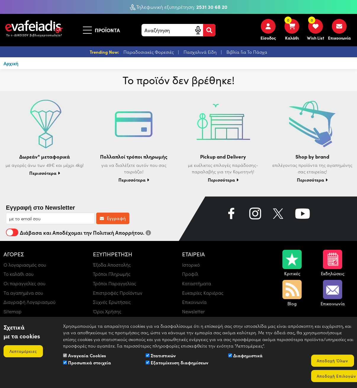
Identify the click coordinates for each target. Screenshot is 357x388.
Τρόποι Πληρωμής (112, 274)
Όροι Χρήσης (107, 312)
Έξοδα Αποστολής (112, 264)
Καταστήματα (196, 283)
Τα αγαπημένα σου (24, 293)
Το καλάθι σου (19, 274)
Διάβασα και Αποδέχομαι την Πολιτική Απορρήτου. (78, 232)
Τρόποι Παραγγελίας (114, 283)
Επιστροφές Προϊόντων (117, 293)
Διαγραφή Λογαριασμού (30, 302)
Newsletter (193, 312)
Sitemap (13, 312)
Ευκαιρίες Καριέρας (202, 293)
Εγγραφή (113, 218)
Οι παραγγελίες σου (25, 283)
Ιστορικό (191, 264)
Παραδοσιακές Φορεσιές (149, 52)
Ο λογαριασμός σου (25, 264)
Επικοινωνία (194, 302)
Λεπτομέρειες (24, 350)
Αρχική (11, 63)
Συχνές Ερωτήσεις (112, 302)
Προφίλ (190, 274)
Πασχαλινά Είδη (201, 52)
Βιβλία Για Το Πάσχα (246, 52)
